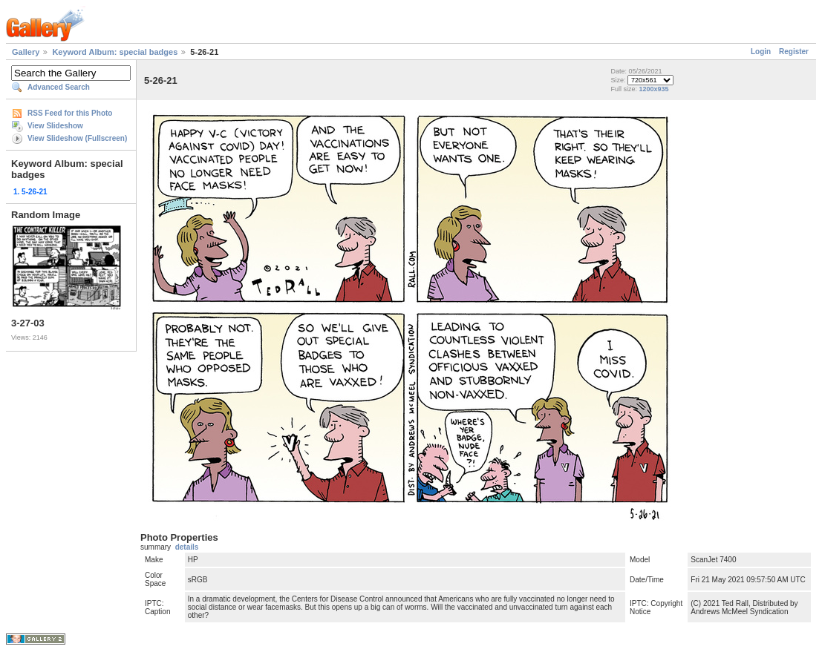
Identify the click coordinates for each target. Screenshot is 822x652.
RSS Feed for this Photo (69, 113)
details (187, 547)
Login (761, 51)
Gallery (25, 51)
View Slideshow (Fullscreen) (77, 138)
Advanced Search (58, 87)
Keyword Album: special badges (114, 51)
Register (794, 51)
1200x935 (654, 89)
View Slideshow (55, 126)
